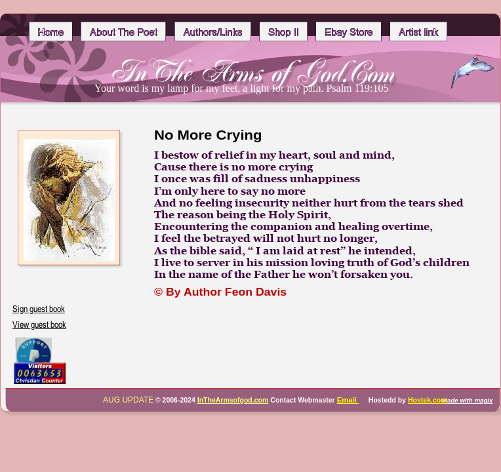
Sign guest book (38, 309)
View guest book (39, 324)
